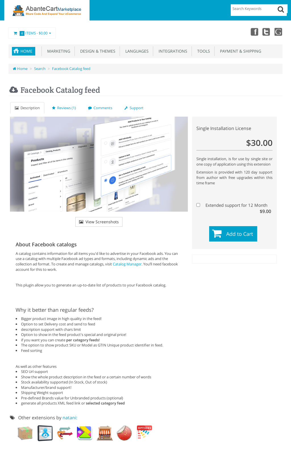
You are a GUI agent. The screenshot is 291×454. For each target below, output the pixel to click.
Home (26, 51)
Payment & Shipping (239, 51)
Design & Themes (96, 51)
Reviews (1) (64, 107)
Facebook (253, 31)
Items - (32, 33)
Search (39, 68)
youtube (278, 31)
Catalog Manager (127, 264)
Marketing (57, 51)
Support (134, 107)
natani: (70, 417)
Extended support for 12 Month (233, 205)
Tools (202, 51)
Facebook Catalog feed (71, 68)
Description (27, 107)
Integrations (171, 51)
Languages (136, 51)
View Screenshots (99, 221)
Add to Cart (239, 233)
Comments (100, 107)
